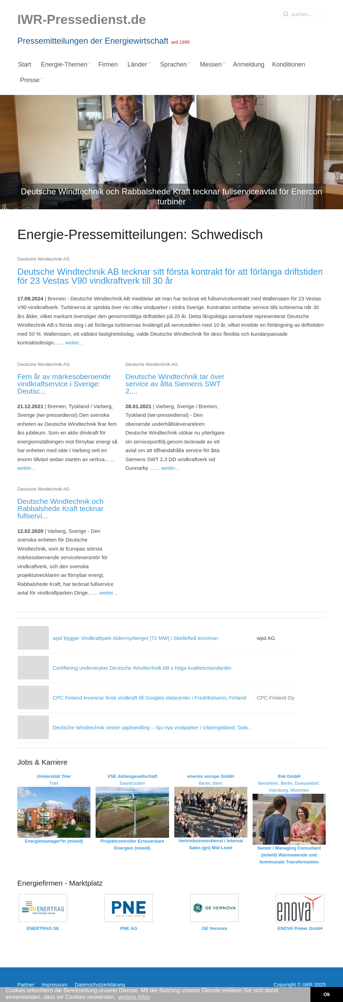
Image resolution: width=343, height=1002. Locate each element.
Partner (25, 984)
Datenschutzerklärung (99, 984)
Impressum (54, 984)
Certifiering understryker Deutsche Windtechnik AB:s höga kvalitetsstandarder (142, 668)
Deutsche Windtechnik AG (43, 259)
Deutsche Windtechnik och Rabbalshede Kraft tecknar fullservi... (60, 508)
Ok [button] (326, 994)
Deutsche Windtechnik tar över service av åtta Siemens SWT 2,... (175, 383)
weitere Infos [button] (134, 997)
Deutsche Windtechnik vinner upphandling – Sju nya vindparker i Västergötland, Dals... (152, 727)
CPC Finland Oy (275, 698)
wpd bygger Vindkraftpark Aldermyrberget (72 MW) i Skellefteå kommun (135, 638)
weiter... (74, 342)
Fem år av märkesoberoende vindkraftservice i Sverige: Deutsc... (64, 383)
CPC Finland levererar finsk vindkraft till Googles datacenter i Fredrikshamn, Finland (149, 698)
